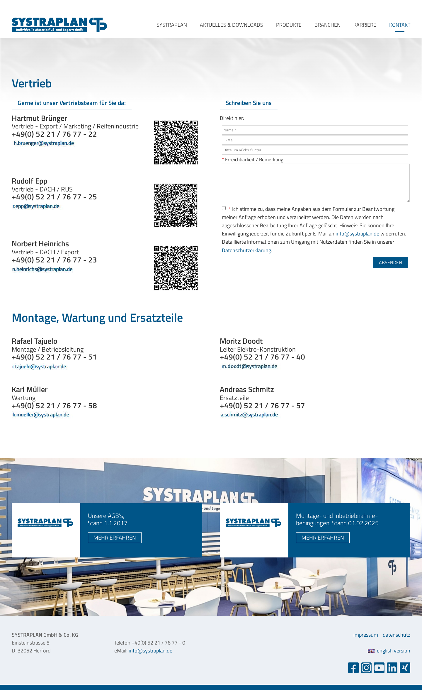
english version (389, 651)
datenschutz (396, 635)
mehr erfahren (114, 537)
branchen (327, 25)
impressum (365, 635)
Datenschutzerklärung (246, 250)
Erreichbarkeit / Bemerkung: (253, 159)
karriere (364, 25)
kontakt (399, 25)
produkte (289, 25)
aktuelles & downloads (231, 25)
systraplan (171, 25)
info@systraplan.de (357, 234)
